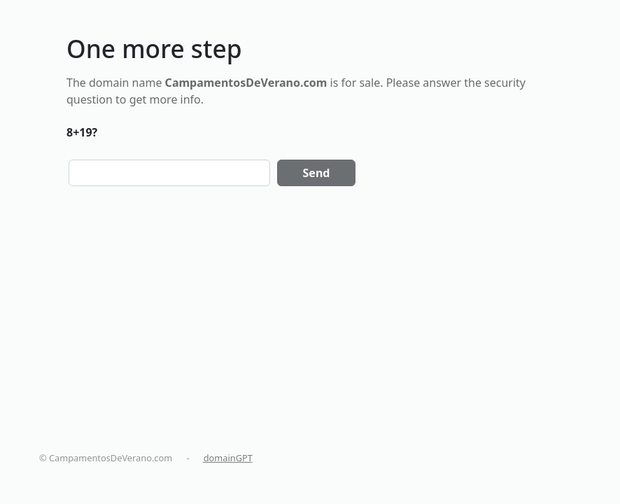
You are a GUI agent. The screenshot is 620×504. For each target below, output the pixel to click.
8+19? (81, 132)
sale (369, 82)
